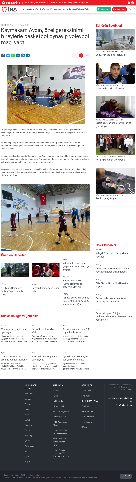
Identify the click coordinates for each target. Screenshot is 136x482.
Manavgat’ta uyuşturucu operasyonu (13, 331)
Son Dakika (11, 2)
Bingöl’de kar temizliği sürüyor (43, 331)
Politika (39, 9)
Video (69, 9)
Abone (25, 9)
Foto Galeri (85, 396)
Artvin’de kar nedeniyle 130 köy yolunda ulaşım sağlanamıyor (76, 331)
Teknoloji (28, 435)
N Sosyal (85, 427)
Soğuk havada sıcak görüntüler (111, 54)
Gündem (32, 9)
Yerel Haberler (87, 406)
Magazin (28, 451)
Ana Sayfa (29, 394)
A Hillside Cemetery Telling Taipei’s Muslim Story (12, 291)
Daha (87, 9)
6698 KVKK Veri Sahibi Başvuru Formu (59, 442)
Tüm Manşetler (87, 417)
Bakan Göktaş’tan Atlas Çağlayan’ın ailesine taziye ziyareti (76, 266)
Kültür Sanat (30, 446)
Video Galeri (86, 391)
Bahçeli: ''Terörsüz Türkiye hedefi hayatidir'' (113, 255)
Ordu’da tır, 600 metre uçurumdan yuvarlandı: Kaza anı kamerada (113, 270)
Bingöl (34, 325)
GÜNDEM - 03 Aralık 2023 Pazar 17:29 (109, 52)
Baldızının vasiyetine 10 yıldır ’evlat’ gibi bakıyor (113, 125)
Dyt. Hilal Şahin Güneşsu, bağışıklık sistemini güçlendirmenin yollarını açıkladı (75, 358)
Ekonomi (47, 9)
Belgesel (81, 9)
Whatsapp (104, 9)
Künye (55, 396)
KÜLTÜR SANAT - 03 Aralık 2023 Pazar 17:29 (111, 157)
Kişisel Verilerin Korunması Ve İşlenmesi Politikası (61, 453)
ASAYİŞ (98, 265)
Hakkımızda (58, 401)
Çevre (27, 441)
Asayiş (59, 9)
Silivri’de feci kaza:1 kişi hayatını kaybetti (112, 285)
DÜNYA (3, 284)
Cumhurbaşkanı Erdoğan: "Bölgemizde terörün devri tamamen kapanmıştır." (114, 316)
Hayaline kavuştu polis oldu (110, 88)
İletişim (56, 391)
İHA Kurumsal (119, 9)
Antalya (4, 325)
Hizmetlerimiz (59, 406)
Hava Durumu (87, 411)
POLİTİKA (66, 277)
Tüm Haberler (87, 422)
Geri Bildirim (125, 476)
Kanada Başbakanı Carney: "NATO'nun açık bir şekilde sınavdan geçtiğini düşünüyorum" (76, 301)
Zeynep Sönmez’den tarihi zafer (45, 290)
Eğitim (27, 456)
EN (129, 9)
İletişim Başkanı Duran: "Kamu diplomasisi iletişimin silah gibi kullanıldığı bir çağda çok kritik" (75, 284)
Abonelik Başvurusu (61, 411)
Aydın (3, 353)
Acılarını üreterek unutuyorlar (110, 159)
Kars (33, 353)
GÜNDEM (66, 260)
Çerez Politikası (59, 417)
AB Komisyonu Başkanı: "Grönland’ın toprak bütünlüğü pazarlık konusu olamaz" (56, 2)
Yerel (74, 9)
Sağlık (27, 430)
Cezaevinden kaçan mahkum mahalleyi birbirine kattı (111, 300)
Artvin (65, 325)
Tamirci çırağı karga (106, 198)
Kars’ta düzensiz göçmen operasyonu (45, 358)
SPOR (34, 284)
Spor (64, 9)
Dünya (53, 9)
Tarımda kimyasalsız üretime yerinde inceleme (14, 358)
